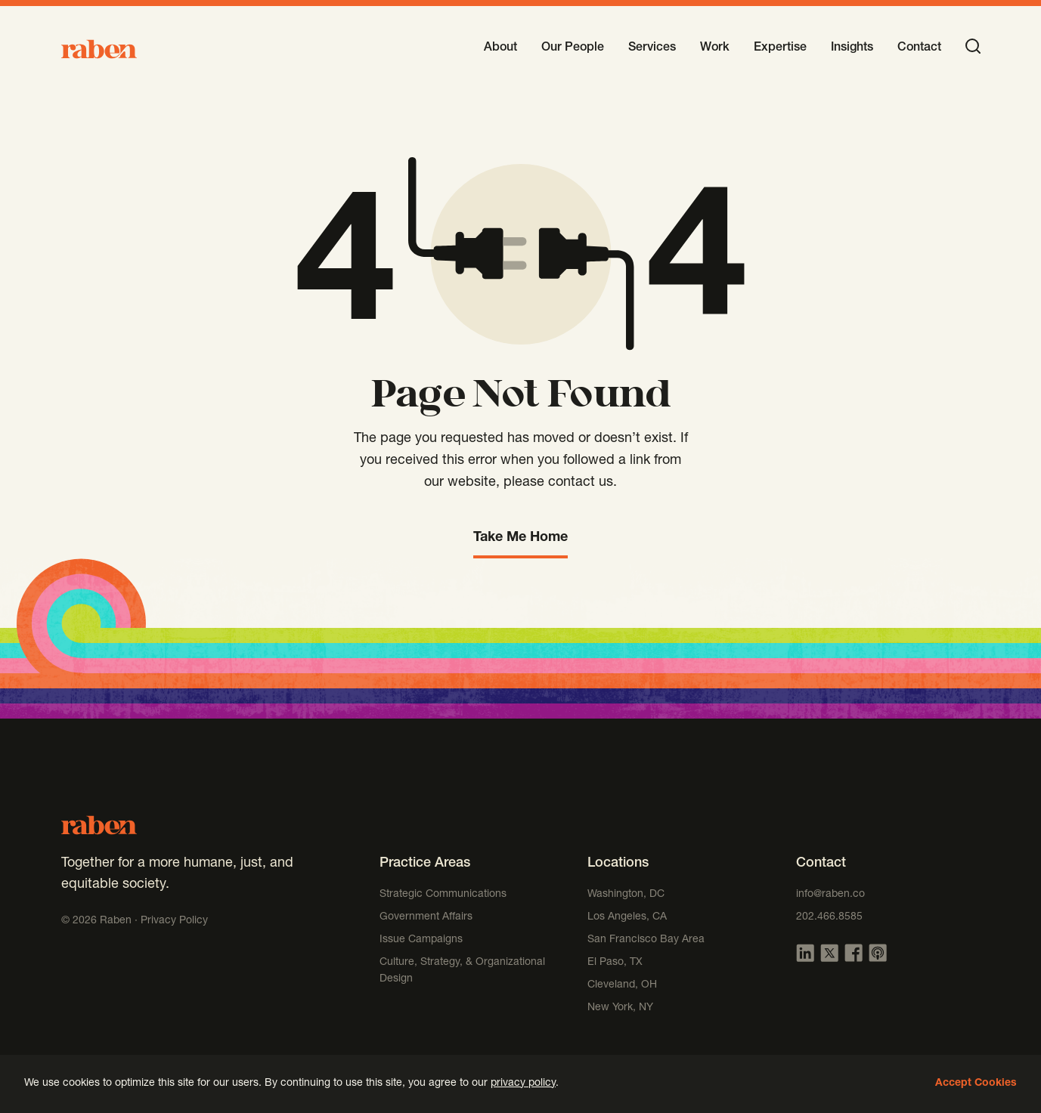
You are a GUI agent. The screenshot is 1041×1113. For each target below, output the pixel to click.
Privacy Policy (174, 921)
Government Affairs (426, 917)
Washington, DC (626, 894)
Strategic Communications (443, 894)
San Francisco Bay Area (646, 940)
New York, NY (620, 1008)
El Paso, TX (615, 962)
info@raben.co (830, 894)
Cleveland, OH (622, 985)
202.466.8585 (829, 917)
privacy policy (523, 1083)
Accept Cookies (976, 1083)
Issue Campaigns (423, 940)
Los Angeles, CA (627, 917)
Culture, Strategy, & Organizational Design (462, 971)
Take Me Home (520, 538)
